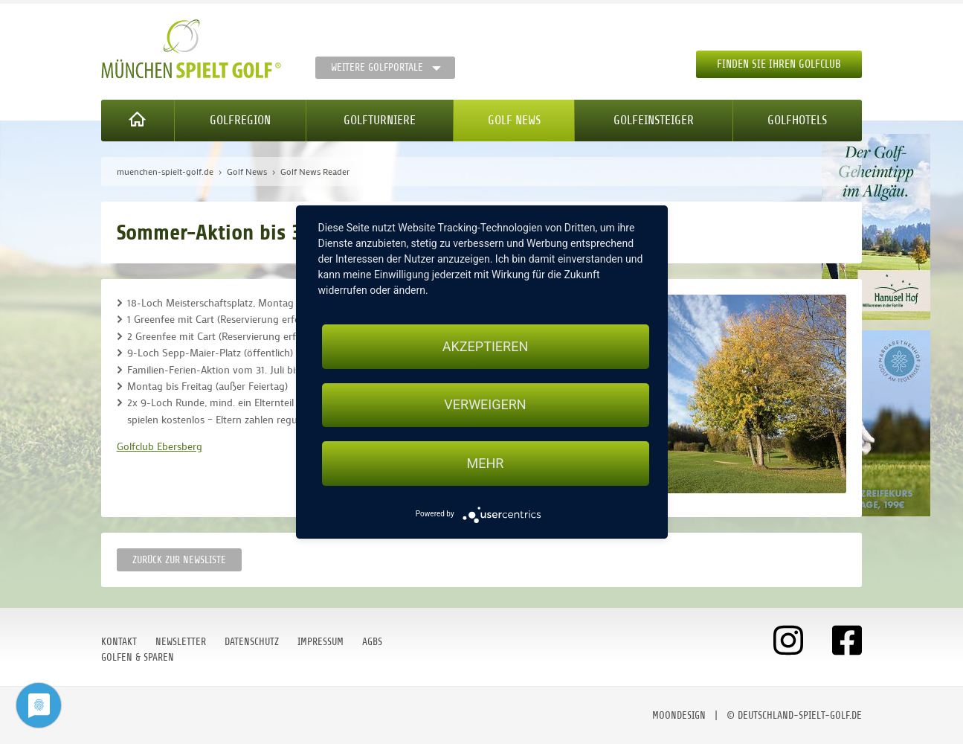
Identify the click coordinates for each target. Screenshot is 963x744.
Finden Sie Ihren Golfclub (779, 64)
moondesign (679, 715)
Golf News (514, 120)
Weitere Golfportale (377, 67)
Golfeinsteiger (653, 120)
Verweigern (485, 405)
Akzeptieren (485, 346)
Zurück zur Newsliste (179, 559)
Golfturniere (380, 120)
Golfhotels (797, 120)
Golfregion (240, 120)
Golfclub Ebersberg (159, 446)
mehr (485, 463)
